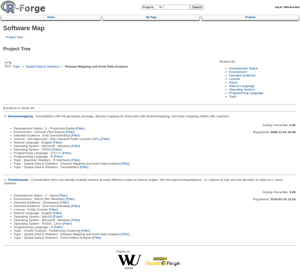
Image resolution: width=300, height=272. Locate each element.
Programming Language (246, 93)
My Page (151, 17)
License (234, 79)
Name (233, 82)
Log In (278, 7)
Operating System (242, 89)
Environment (238, 72)
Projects (250, 17)
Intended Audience (242, 75)
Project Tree (14, 37)
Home (50, 17)
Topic (16, 66)
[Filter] (80, 128)
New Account (292, 7)
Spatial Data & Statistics (43, 66)
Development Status (243, 68)
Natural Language (241, 86)
